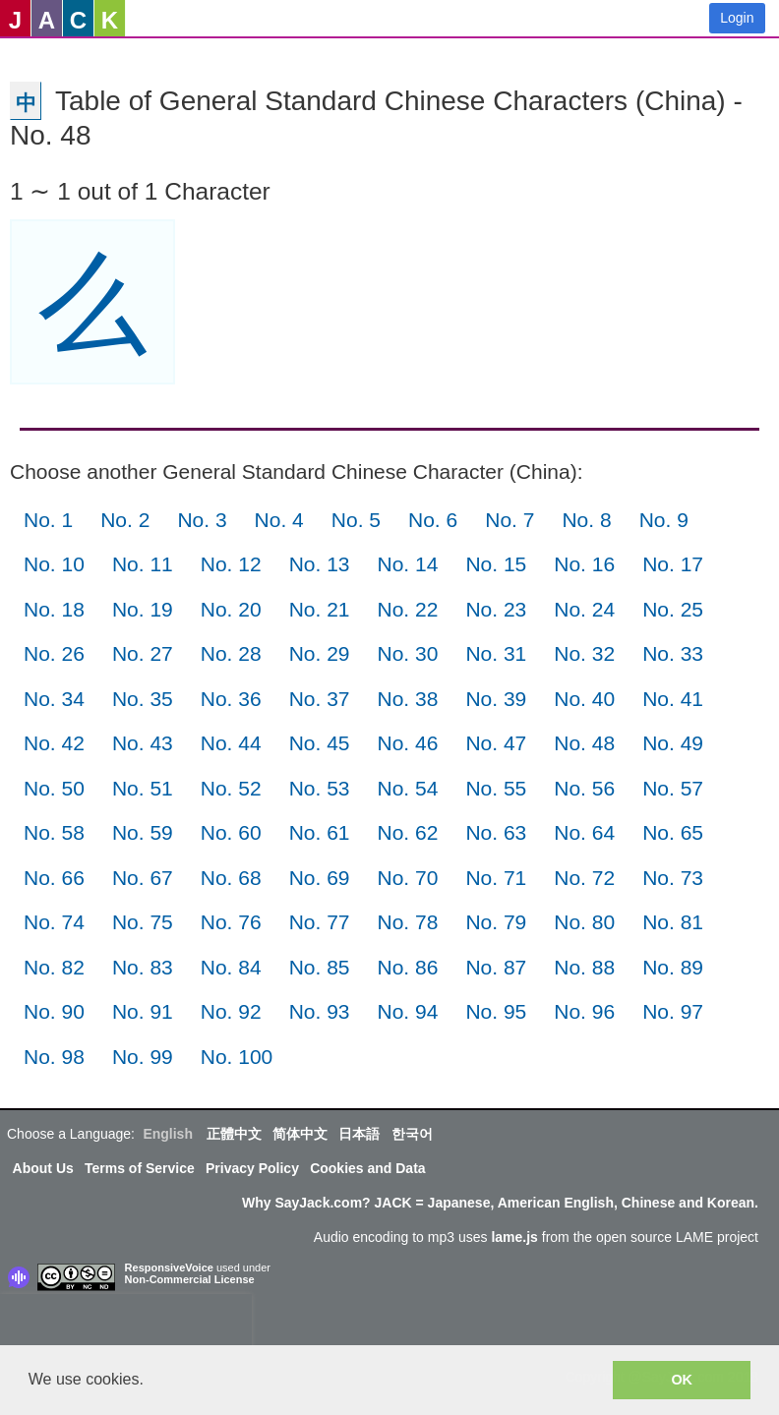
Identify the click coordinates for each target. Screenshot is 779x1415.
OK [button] (681, 1379)
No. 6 (432, 519)
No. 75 (142, 922)
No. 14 (408, 564)
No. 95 (495, 1011)
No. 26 (54, 653)
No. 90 (54, 1011)
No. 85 (319, 967)
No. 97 (672, 1011)
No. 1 (48, 519)
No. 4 (279, 519)
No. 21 (319, 609)
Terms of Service (140, 1168)
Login (736, 18)
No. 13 (319, 564)
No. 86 (408, 967)
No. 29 (319, 653)
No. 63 (495, 832)
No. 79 (495, 922)
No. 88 (584, 967)
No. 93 (319, 1011)
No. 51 (142, 788)
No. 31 (495, 653)
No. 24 (584, 609)
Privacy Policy (252, 1168)
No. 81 (672, 922)
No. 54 (408, 788)
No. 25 (672, 609)
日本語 (359, 1134)
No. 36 (231, 698)
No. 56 (584, 788)
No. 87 (495, 967)
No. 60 (231, 832)
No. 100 (237, 1056)
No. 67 (142, 877)
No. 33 (672, 653)
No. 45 (319, 743)
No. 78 (408, 922)
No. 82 (54, 967)
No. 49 (672, 743)
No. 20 (231, 609)
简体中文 (300, 1134)
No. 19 (142, 609)
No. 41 (672, 698)
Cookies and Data (367, 1168)
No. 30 (408, 653)
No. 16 (584, 564)
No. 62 (408, 832)
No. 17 (672, 564)
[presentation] (126, 1323)
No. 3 (201, 519)
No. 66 (54, 877)
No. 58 (54, 832)
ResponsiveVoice (169, 1267)
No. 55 (495, 788)
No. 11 (142, 564)
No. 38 (408, 698)
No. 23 (495, 609)
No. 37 (319, 698)
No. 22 (408, 609)
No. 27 (142, 653)
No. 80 (584, 922)
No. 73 (672, 877)
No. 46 (408, 743)
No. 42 (54, 743)
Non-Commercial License (190, 1279)
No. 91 (142, 1011)
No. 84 (231, 967)
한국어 (412, 1134)
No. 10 (54, 564)
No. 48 (584, 743)
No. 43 (142, 743)
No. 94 (408, 1011)
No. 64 (584, 832)
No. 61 (319, 832)
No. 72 (584, 877)
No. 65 (672, 832)
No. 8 (586, 519)
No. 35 (142, 698)
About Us (43, 1168)
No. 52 (231, 788)
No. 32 (584, 653)
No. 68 (231, 877)
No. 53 (319, 788)
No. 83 (142, 967)
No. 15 (495, 564)
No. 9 (664, 519)
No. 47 (495, 743)
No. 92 (231, 1011)
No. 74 (54, 922)
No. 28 (231, 653)
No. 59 (142, 832)
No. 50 (54, 788)
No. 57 (672, 788)
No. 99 (142, 1056)
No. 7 (509, 519)
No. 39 (495, 698)
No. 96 (584, 1011)
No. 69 (319, 877)
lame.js (514, 1237)
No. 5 (356, 519)
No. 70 (408, 877)
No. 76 (231, 922)
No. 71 (495, 877)
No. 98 (54, 1056)
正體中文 (234, 1134)
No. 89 (672, 967)
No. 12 (231, 564)
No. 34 (54, 698)
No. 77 (319, 922)
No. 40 (584, 698)
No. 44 (231, 743)
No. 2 (125, 519)
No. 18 (54, 609)
